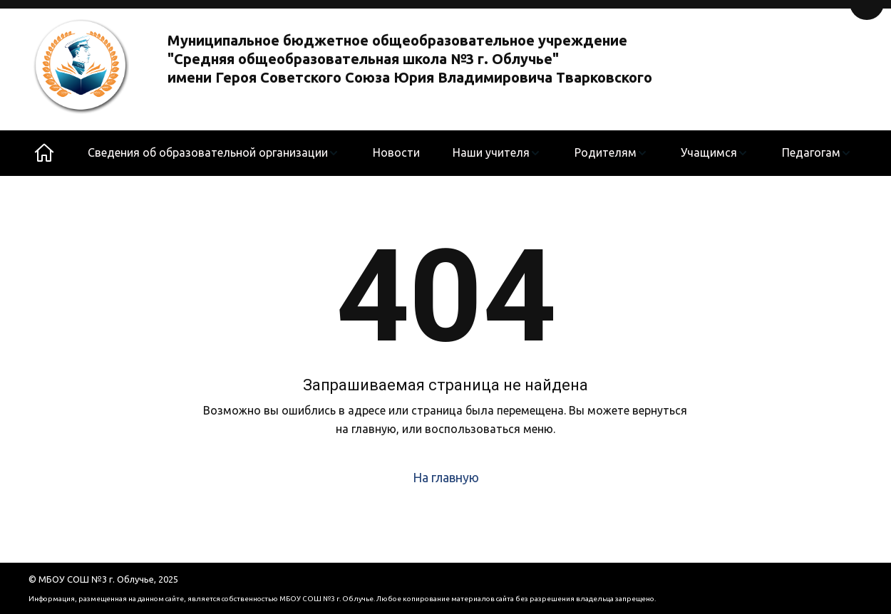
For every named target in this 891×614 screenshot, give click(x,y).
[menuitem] (213, 153)
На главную (446, 477)
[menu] (469, 153)
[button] (213, 153)
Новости (396, 152)
